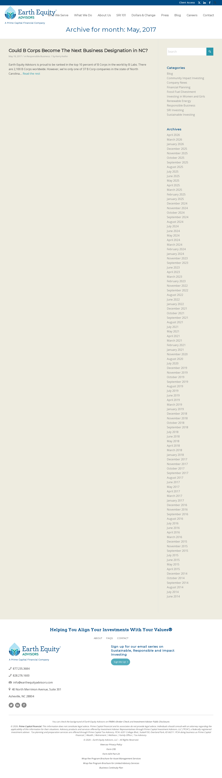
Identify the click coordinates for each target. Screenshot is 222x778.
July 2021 (172, 327)
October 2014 (175, 578)
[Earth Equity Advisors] (31, 15)
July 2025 (172, 171)
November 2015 (177, 546)
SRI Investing (175, 110)
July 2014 (172, 592)
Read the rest (31, 73)
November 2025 (177, 153)
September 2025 (177, 162)
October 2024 (175, 212)
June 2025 (173, 176)
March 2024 (174, 245)
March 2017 (174, 496)
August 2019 (175, 386)
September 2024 (177, 217)
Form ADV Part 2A (111, 753)
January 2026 (175, 144)
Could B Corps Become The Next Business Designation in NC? (78, 50)
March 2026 (174, 139)
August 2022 (175, 295)
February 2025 (176, 194)
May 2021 (173, 331)
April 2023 (173, 272)
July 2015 (172, 555)
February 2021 (176, 345)
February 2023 (176, 281)
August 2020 (175, 359)
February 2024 (176, 249)
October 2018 (175, 423)
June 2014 (173, 596)
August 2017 (175, 478)
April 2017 (173, 491)
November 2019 (177, 372)
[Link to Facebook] (209, 2)
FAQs (109, 638)
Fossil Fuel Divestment (181, 92)
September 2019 (177, 382)
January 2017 (175, 500)
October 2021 (175, 313)
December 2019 (177, 368)
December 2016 (177, 505)
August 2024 (175, 222)
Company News (177, 82)
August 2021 (175, 322)
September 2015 (177, 551)
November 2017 (177, 464)
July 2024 (172, 226)
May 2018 (173, 441)
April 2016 (173, 532)
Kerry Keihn (62, 56)
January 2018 (175, 455)
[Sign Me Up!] (120, 662)
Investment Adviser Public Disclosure (151, 721)
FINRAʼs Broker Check (118, 721)
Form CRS (111, 749)
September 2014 (177, 583)
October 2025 (175, 158)
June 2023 (173, 267)
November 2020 (177, 354)
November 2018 (177, 418)
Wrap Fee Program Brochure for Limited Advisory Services (111, 763)
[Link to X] (199, 2)
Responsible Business (38, 56)
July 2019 (172, 391)
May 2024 (173, 235)
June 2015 (173, 560)
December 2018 (177, 413)
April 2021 (173, 336)
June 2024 (173, 231)
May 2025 (173, 180)
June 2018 (173, 436)
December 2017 (177, 459)
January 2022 (175, 304)
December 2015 (177, 541)
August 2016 (175, 519)
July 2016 (172, 523)
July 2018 (172, 432)
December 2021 (177, 308)
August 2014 (175, 587)
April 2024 (173, 240)
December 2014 (177, 573)
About (98, 638)
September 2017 (177, 473)
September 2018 (177, 427)
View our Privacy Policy (111, 744)
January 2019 (175, 409)
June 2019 (173, 395)
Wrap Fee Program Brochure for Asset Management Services (111, 758)
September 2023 (177, 263)
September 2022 (177, 290)
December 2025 (177, 149)
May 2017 (173, 487)
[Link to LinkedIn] (204, 2)
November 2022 (177, 286)
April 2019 (173, 400)
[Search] (214, 2)
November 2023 (177, 258)
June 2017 (173, 482)
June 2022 (173, 299)
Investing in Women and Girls (186, 96)
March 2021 (174, 340)
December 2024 (177, 203)
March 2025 (174, 190)
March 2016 (174, 537)
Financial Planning (178, 87)
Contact (122, 638)
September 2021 (177, 318)
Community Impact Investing (185, 78)
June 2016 (173, 528)
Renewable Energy (179, 101)
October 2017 (175, 468)
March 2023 (174, 277)
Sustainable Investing (181, 115)
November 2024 (177, 208)
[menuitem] (214, 2)
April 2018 (173, 446)
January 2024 (175, 254)
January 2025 (175, 199)
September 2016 (177, 514)
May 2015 (173, 564)
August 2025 (175, 167)
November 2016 (177, 509)
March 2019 (174, 404)
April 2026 (173, 135)
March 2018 (174, 450)
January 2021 (175, 350)
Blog (170, 73)
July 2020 (172, 363)
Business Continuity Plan (111, 767)
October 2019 (175, 377)
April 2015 (173, 569)
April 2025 (173, 185)
